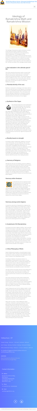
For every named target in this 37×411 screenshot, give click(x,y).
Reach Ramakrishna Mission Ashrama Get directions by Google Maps (10, 358)
